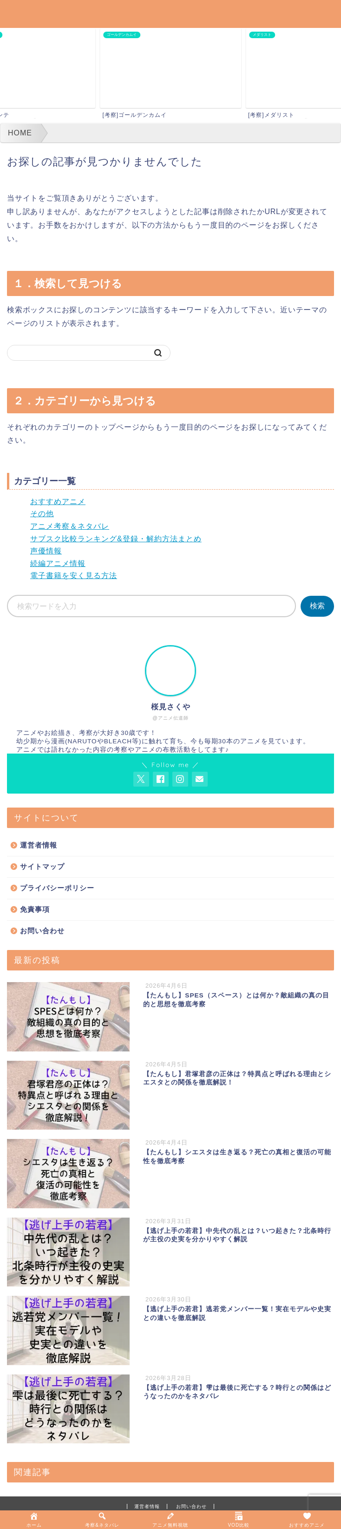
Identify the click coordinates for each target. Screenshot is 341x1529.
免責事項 (35, 909)
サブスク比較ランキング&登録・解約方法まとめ (116, 539)
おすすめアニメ (57, 501)
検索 (317, 606)
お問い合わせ (42, 931)
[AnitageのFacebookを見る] (161, 779)
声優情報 (46, 551)
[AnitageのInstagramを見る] (180, 779)
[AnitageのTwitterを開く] (141, 779)
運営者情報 (38, 845)
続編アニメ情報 (57, 563)
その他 (42, 514)
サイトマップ (42, 866)
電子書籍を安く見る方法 (73, 575)
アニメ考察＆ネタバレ (69, 526)
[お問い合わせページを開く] (200, 779)
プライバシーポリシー (57, 888)
